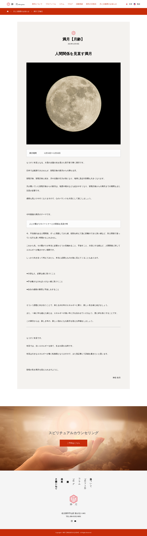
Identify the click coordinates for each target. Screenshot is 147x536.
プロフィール (51, 4)
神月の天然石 (91, 4)
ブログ (70, 4)
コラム (61, 4)
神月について (37, 4)
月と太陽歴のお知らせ (108, 4)
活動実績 (79, 4)
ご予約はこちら (73, 443)
